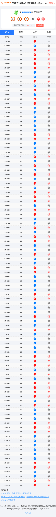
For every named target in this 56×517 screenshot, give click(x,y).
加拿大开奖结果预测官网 (21, 493)
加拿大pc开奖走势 (8, 500)
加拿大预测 (5, 493)
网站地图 (28, 513)
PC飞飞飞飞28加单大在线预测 (13, 497)
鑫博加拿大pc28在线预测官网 (37, 497)
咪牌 (40, 25)
